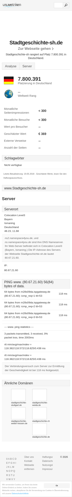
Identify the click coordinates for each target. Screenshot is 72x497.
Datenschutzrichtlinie (20, 494)
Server (27, 66)
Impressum (48, 469)
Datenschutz (48, 461)
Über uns (29, 457)
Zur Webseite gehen (34, 49)
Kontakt (28, 461)
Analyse (11, 66)
